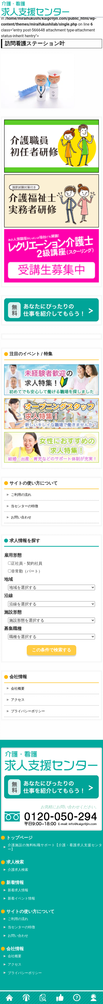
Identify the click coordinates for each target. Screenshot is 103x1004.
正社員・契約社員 (25, 563)
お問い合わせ (21, 517)
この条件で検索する (51, 649)
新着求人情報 (18, 890)
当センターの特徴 (24, 506)
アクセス (18, 700)
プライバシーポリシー (28, 711)
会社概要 (18, 688)
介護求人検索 (18, 870)
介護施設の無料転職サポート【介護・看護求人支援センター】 (55, 847)
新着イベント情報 (21, 898)
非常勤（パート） (25, 571)
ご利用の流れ (21, 495)
